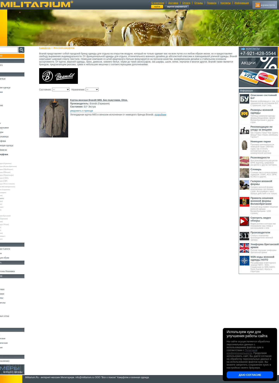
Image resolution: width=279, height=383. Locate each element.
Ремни (6, 284)
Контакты (225, 3)
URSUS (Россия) (10, 227)
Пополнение (10, 55)
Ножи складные (10, 347)
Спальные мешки (11, 293)
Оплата (186, 3)
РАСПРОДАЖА (10, 65)
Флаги (6, 266)
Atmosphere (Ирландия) (13, 192)
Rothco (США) (9, 213)
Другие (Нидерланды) (12, 236)
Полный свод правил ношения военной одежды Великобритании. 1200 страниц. (265, 205)
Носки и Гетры (10, 253)
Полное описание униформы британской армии (265, 248)
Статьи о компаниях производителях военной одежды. (265, 236)
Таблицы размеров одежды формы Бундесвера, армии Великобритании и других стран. (265, 115)
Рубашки (7, 109)
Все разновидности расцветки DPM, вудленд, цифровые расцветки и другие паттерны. (265, 161)
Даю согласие (250, 374)
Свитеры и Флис (11, 105)
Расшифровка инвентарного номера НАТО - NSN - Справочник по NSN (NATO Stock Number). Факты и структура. (265, 263)
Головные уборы (11, 132)
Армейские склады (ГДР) (13, 181)
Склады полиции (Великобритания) (17, 187)
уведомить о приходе (85, 110)
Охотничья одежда (12, 78)
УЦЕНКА (7, 69)
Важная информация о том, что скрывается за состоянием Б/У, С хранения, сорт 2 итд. (265, 100)
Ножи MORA (9, 334)
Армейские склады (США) (14, 178)
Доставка (173, 3)
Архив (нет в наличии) (14, 361)
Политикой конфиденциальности (242, 352)
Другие (7, 160)
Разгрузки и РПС (11, 298)
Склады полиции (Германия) (15, 190)
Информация (242, 3)
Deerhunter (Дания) (11, 201)
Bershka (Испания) (11, 195)
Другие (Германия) (11, 233)
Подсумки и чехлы (12, 302)
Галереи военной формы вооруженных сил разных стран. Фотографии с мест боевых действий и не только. (265, 187)
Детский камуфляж (12, 141)
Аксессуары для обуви (14, 257)
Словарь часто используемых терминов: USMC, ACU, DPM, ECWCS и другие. (265, 173)
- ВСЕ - (7, 158)
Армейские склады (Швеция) (15, 172)
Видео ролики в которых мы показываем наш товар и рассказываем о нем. (265, 222)
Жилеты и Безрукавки (13, 127)
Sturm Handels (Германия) (13, 219)
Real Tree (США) (10, 210)
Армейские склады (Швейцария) (16, 169)
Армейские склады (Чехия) (14, 224)
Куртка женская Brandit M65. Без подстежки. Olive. (102, 100)
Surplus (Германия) (11, 221)
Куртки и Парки (10, 92)
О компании (157, 3)
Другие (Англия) (10, 230)
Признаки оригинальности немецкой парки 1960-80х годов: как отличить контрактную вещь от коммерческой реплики (265, 147)
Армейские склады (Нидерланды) (16, 175)
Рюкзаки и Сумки (11, 289)
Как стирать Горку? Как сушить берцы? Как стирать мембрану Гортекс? (265, 131)
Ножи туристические (13, 343)
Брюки (6, 96)
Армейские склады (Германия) (15, 163)
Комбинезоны (9, 123)
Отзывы (198, 3)
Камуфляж (48, 48)
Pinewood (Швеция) (11, 207)
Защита (6, 311)
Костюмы (7, 83)
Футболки (8, 114)
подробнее (164, 114)
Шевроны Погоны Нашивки (16, 271)
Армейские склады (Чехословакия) (17, 184)
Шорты (6, 101)
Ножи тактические (12, 338)
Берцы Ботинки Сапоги (14, 248)
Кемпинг (7, 280)
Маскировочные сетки (14, 316)
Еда (4, 307)
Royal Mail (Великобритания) (15, 216)
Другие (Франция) (11, 239)
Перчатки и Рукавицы (13, 136)
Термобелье (8, 118)
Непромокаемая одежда (14, 87)
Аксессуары (9, 351)
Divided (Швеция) (11, 204)
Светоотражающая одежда (16, 145)
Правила (211, 3)
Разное (6, 325)
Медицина (8, 320)
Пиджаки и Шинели (12, 150)
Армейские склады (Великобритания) (18, 166)
